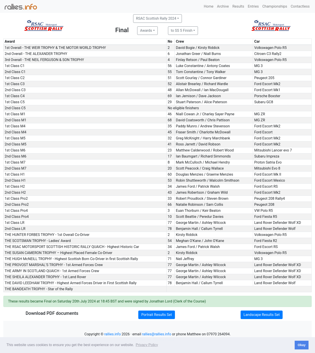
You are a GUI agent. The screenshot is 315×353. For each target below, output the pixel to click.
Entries (253, 6)
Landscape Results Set (262, 315)
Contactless (300, 6)
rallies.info (112, 334)
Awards (146, 30)
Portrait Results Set (156, 315)
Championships (274, 6)
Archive (223, 6)
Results (238, 6)
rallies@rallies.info (156, 334)
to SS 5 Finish (182, 30)
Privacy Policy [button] (147, 345)
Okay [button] (301, 345)
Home (208, 6)
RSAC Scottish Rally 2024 (156, 18)
